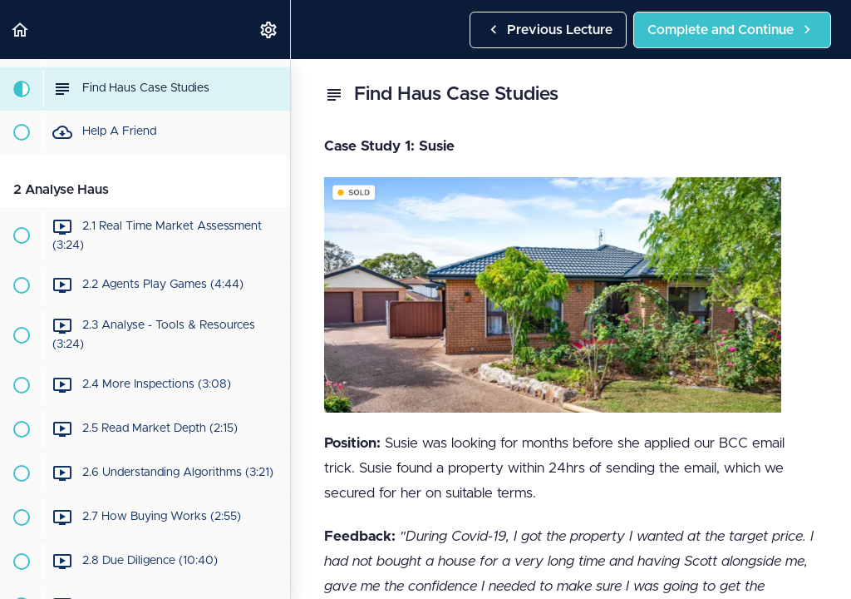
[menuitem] (269, 29)
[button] (21, 29)
